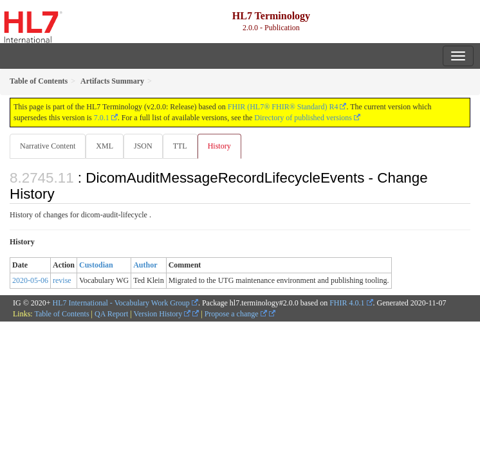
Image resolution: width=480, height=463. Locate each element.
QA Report (111, 313)
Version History (162, 313)
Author (145, 264)
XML (104, 145)
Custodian (96, 264)
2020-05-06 (30, 280)
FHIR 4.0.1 (346, 302)
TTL (180, 145)
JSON (143, 145)
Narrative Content (47, 145)
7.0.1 (101, 117)
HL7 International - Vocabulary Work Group (121, 302)
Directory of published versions (303, 117)
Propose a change (236, 313)
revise (62, 280)
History (219, 145)
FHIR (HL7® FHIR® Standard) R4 (283, 106)
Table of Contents (61, 313)
